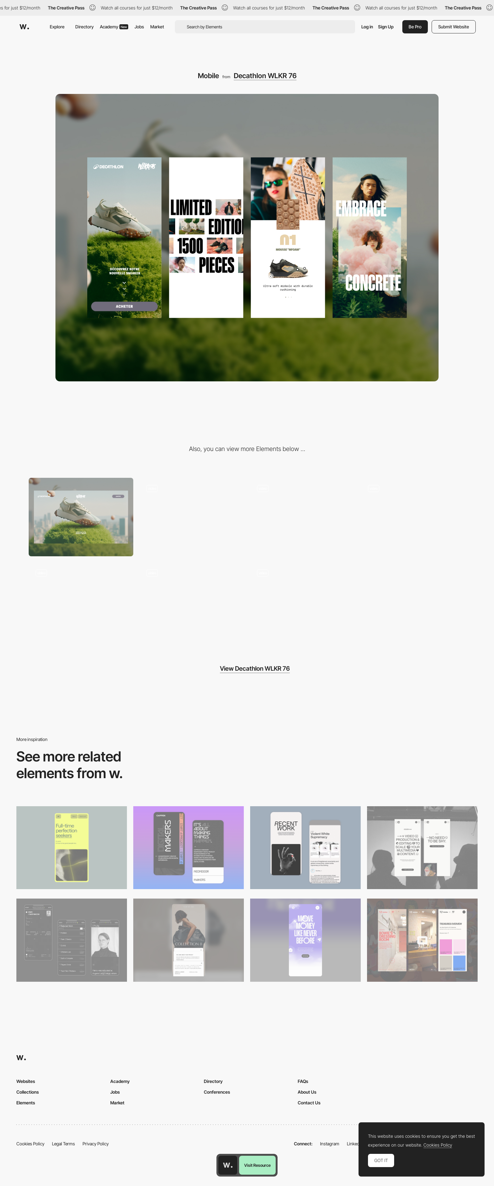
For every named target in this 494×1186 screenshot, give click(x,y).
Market (157, 26)
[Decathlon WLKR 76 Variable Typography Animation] (302, 602)
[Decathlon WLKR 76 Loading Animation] (192, 602)
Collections (27, 1092)
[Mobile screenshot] (71, 940)
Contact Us (309, 1102)
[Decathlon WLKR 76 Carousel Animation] (81, 602)
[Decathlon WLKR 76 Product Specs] (413, 517)
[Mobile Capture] (188, 847)
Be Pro (415, 26)
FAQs (303, 1081)
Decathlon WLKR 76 (265, 75)
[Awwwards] (24, 26)
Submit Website (453, 26)
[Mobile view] (422, 940)
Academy (114, 26)
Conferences (217, 1092)
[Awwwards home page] (227, 1165)
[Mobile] (71, 847)
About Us (307, 1092)
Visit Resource (257, 1165)
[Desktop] (81, 517)
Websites (25, 1081)
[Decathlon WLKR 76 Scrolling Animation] (192, 517)
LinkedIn (355, 1143)
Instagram (329, 1143)
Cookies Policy (30, 1143)
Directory (84, 26)
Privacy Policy (96, 1143)
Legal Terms (63, 1143)
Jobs (139, 26)
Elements (25, 1102)
